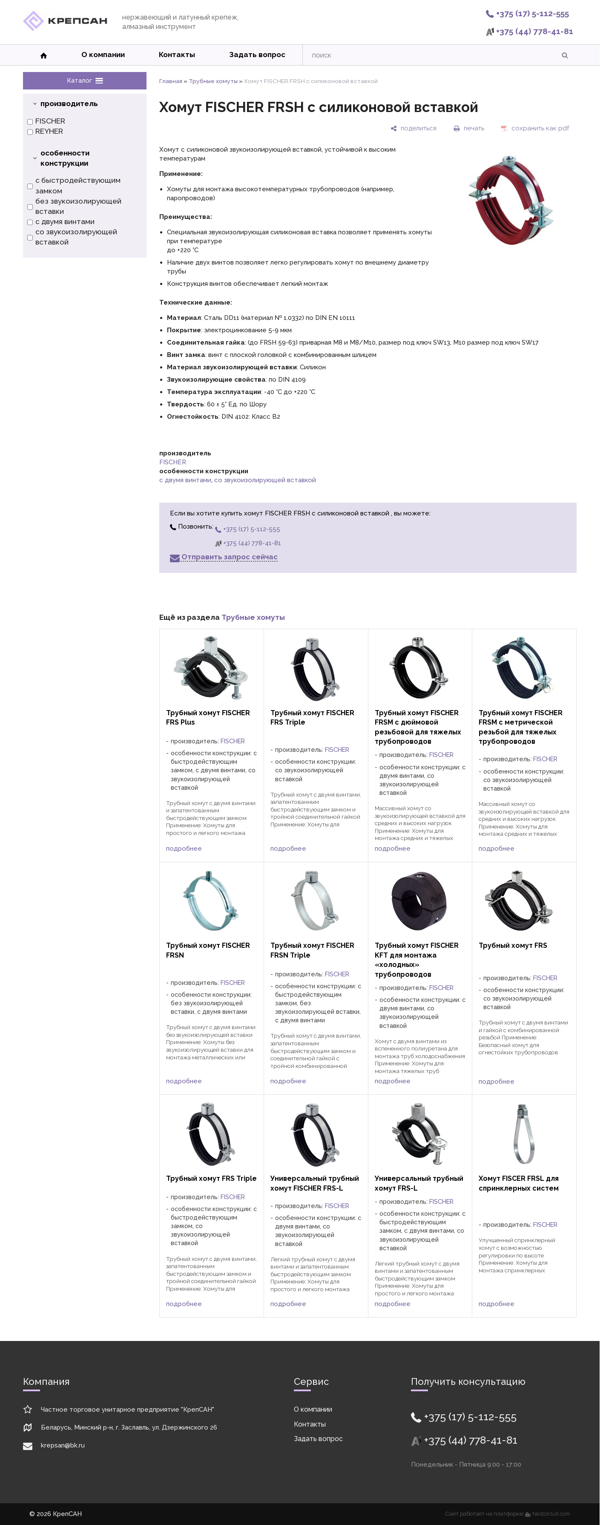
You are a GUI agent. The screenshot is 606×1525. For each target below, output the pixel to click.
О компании (103, 54)
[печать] (469, 128)
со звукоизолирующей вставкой (72, 237)
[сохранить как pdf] (535, 128)
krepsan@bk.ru (63, 1445)
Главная (170, 81)
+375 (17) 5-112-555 (527, 13)
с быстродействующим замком (74, 186)
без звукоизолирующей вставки (74, 206)
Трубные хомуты (213, 81)
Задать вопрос (257, 54)
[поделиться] (413, 128)
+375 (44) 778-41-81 (529, 31)
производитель (69, 103)
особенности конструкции (64, 158)
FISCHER (46, 121)
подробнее (184, 848)
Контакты (177, 54)
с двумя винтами (61, 222)
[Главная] (65, 29)
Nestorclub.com (551, 1514)
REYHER (45, 131)
